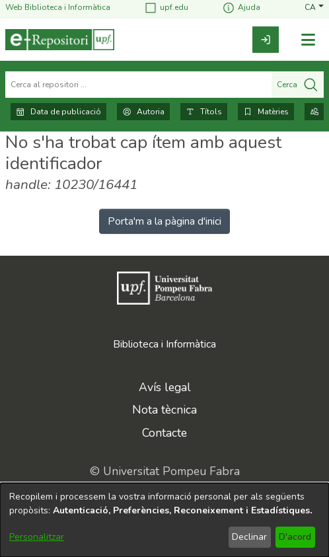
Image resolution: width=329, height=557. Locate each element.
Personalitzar (36, 537)
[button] (314, 8)
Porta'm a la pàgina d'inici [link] (164, 221)
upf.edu (166, 7)
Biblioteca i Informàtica (164, 344)
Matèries (266, 111)
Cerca (297, 85)
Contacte (164, 433)
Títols (204, 111)
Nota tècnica (164, 410)
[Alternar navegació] (308, 40)
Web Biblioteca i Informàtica (57, 8)
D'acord (295, 537)
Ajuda (241, 7)
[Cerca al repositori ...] (138, 84)
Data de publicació (58, 111)
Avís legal (165, 387)
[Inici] (59, 39)
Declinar (249, 537)
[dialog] (164, 520)
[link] (265, 39)
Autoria (143, 111)
